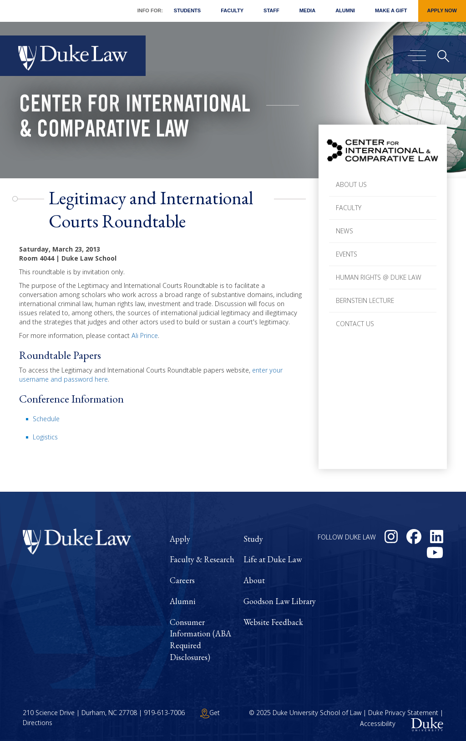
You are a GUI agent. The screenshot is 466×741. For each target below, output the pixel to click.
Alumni (345, 10)
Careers (182, 580)
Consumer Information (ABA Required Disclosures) (200, 639)
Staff (271, 10)
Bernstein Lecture (365, 300)
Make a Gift (391, 10)
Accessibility (377, 724)
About (254, 580)
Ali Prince (145, 335)
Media (307, 10)
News (344, 231)
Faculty (232, 10)
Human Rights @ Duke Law (378, 277)
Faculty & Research (202, 559)
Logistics (45, 437)
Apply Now (442, 10)
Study (253, 539)
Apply (180, 539)
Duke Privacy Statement (403, 712)
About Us (351, 184)
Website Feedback (273, 622)
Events (346, 254)
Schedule (46, 418)
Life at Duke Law (272, 559)
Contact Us (355, 323)
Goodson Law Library (279, 601)
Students (187, 10)
